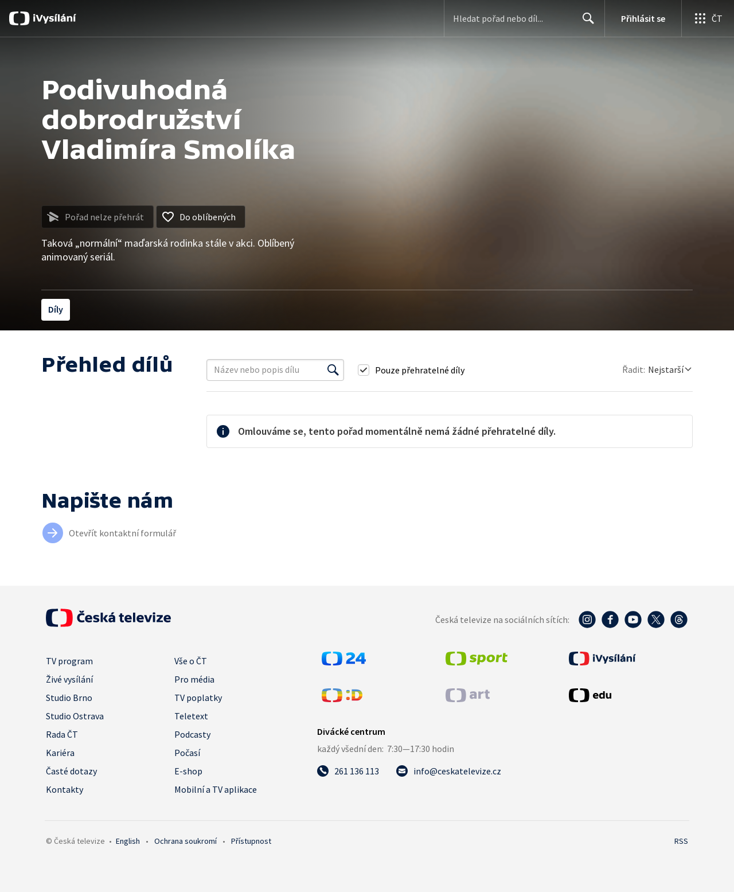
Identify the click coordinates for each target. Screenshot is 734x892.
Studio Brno (69, 697)
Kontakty (64, 789)
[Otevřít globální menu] (707, 18)
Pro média (194, 679)
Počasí (187, 752)
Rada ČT (62, 734)
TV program (69, 661)
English (128, 841)
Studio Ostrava (75, 716)
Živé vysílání (69, 679)
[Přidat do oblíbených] (200, 216)
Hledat (585, 22)
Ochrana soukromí (185, 841)
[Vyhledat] (333, 370)
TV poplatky (198, 697)
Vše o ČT (190, 661)
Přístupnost (251, 841)
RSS (681, 841)
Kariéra (60, 752)
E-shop (188, 771)
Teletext (191, 716)
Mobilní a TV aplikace (215, 789)
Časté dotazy (71, 771)
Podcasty (192, 734)
